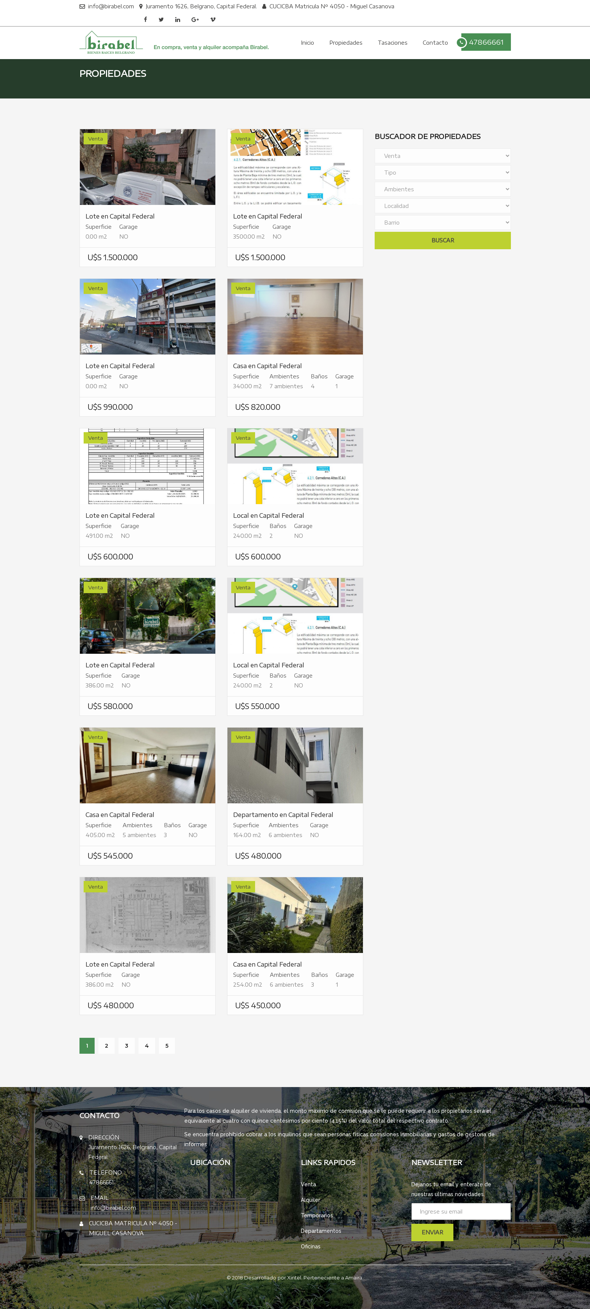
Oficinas (311, 1246)
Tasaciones (393, 42)
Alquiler (310, 1200)
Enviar (432, 1232)
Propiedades (346, 42)
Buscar (442, 240)
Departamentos (321, 1231)
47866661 (482, 42)
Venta (308, 1184)
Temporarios (317, 1215)
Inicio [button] (307, 42)
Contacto (435, 42)
